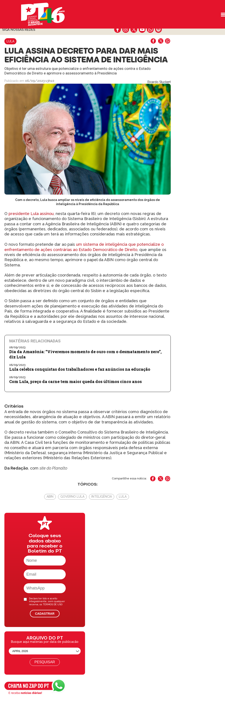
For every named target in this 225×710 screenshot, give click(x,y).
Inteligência (101, 496)
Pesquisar (44, 662)
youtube (142, 29)
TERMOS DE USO (52, 604)
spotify (158, 29)
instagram (125, 29)
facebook (117, 29)
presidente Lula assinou (30, 213)
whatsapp (150, 29)
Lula (10, 41)
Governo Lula (72, 496)
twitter (134, 29)
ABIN (50, 496)
